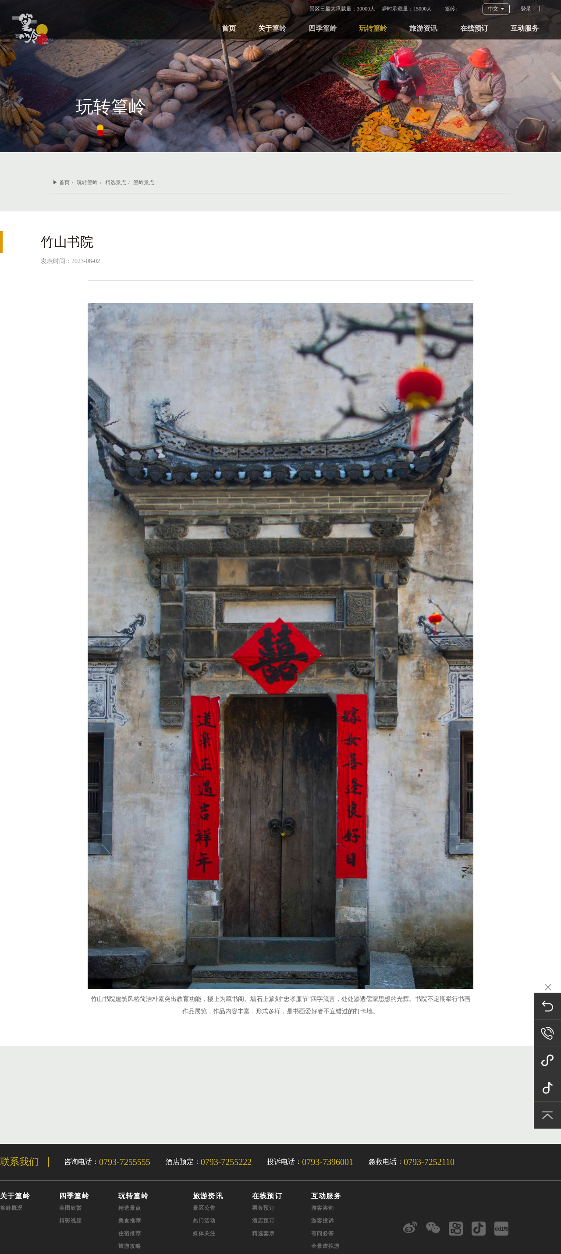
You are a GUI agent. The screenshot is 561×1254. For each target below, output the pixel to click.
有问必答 (322, 1233)
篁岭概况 (11, 1208)
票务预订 (263, 1208)
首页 (229, 28)
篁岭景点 (143, 182)
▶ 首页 (61, 182)
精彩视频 (70, 1221)
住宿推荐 (129, 1233)
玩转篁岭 (373, 28)
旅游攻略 (129, 1246)
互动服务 (525, 28)
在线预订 (474, 28)
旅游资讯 (423, 28)
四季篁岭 (323, 28)
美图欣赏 (70, 1208)
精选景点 (115, 182)
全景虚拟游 (325, 1246)
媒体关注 (204, 1233)
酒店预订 (263, 1221)
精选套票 (263, 1233)
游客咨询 (322, 1208)
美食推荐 (129, 1221)
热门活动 (204, 1221)
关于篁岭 (272, 28)
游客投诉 (322, 1221)
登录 (526, 9)
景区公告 (204, 1208)
